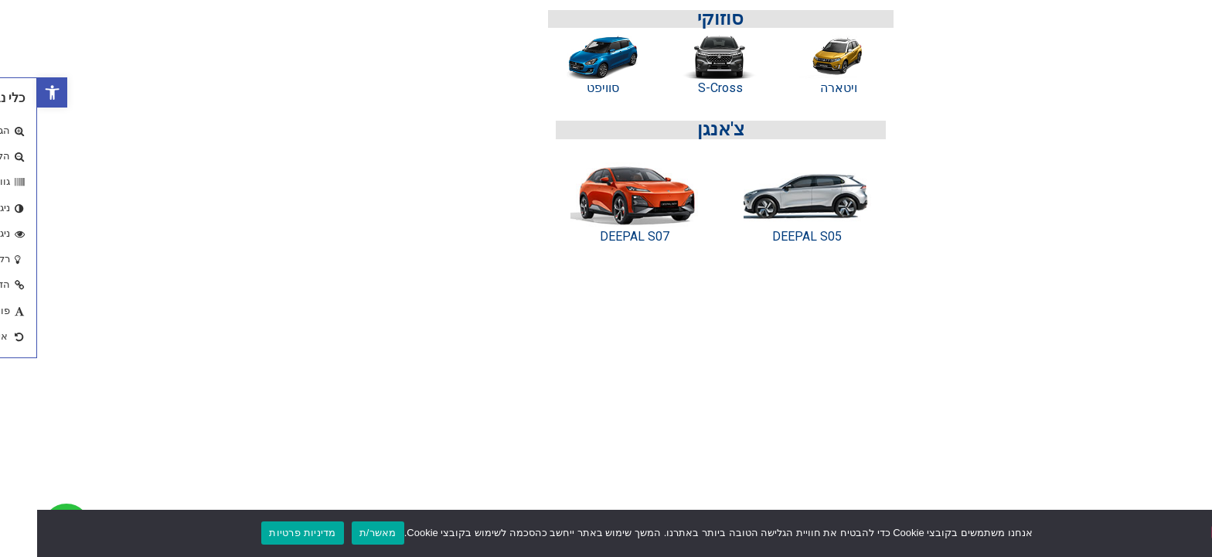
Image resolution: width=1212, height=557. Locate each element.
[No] (1187, 532)
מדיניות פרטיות (265, 532)
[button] (15, 92)
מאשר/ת (340, 532)
